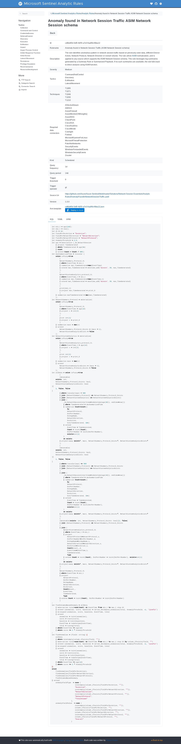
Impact (23, 47)
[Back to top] (157, 740)
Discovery (24, 39)
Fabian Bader (112, 740)
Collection (24, 28)
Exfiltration (24, 44)
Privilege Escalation (27, 64)
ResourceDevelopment (29, 69)
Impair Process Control (29, 50)
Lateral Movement (27, 58)
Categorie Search (28, 83)
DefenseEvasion (26, 36)
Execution (24, 42)
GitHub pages (58, 740)
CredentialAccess (27, 33)
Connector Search (28, 86)
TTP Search (25, 80)
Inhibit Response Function (30, 53)
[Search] (31, 13)
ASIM (134, 56)
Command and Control (29, 30)
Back (52, 33)
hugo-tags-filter (77, 740)
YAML (60, 219)
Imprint (24, 90)
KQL (52, 219)
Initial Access (25, 56)
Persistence (24, 61)
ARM (68, 219)
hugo (67, 740)
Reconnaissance (26, 67)
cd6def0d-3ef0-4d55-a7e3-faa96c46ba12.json (84, 207)
